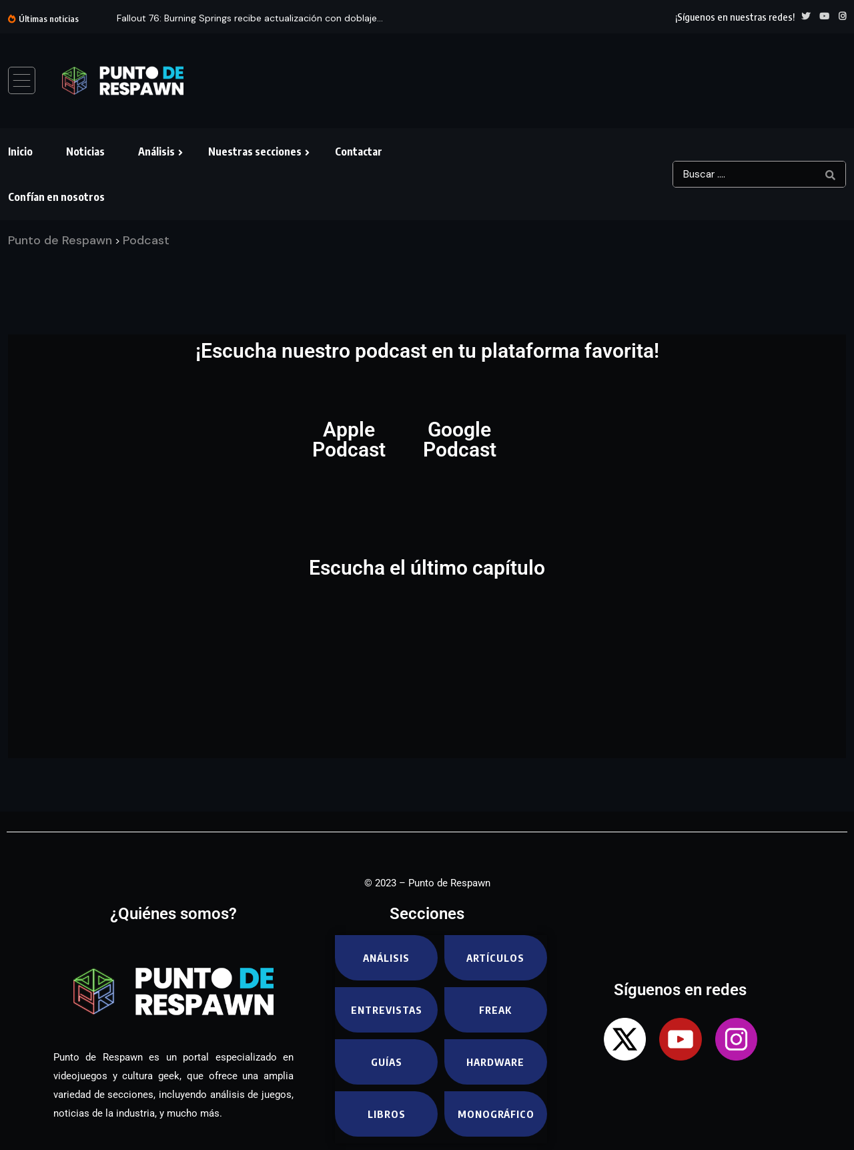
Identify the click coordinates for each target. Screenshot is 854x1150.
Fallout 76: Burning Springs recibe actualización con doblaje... (250, 18)
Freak (495, 1010)
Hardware (495, 1062)
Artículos (495, 958)
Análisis (156, 151)
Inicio (20, 151)
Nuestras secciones (255, 151)
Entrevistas (386, 1010)
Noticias (85, 151)
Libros (387, 1114)
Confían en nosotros (56, 197)
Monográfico (496, 1114)
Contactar (358, 151)
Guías (386, 1062)
